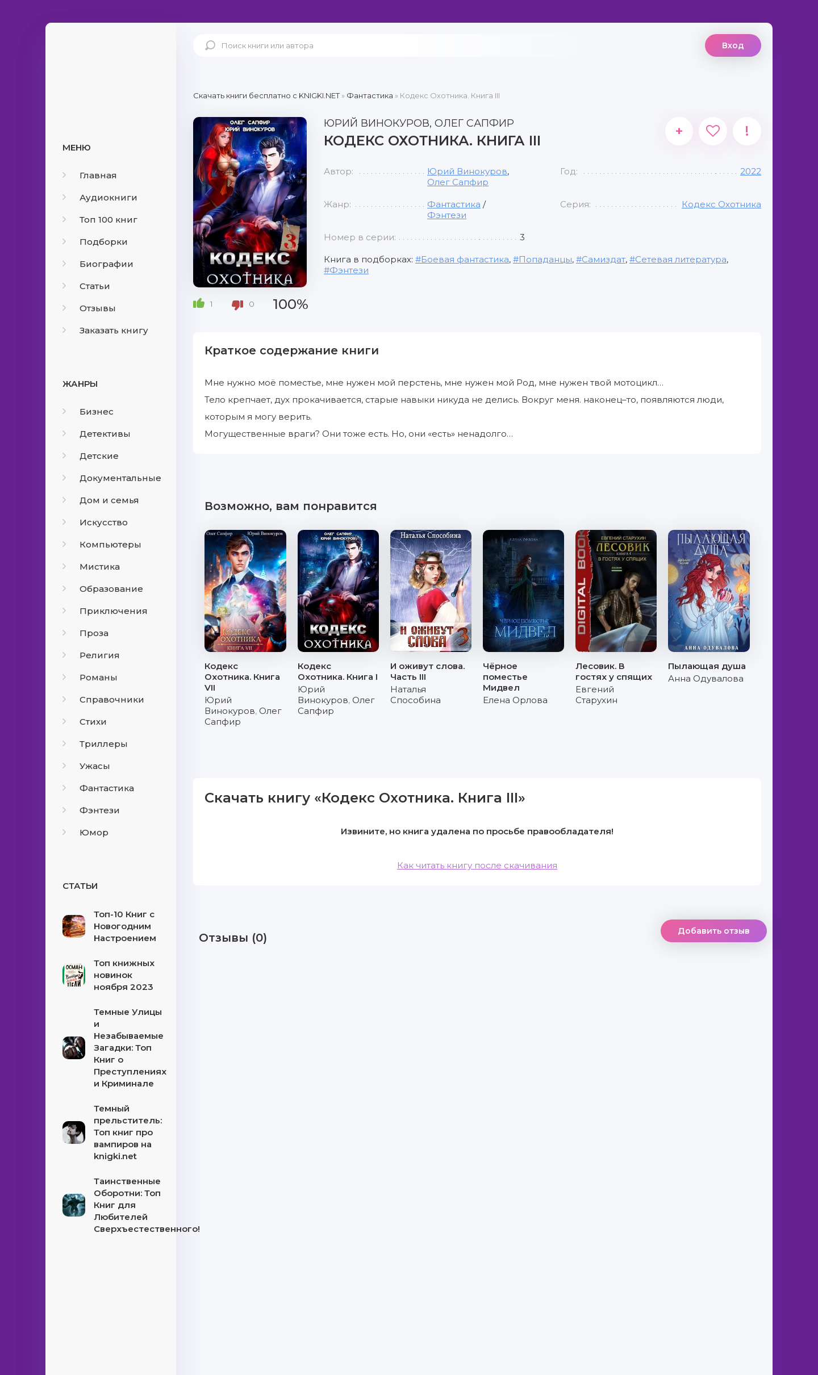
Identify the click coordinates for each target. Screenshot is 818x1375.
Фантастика (98, 788)
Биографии (97, 263)
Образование (102, 588)
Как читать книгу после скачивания (477, 865)
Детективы (96, 433)
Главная (89, 175)
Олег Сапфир (458, 182)
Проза (85, 633)
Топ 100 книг (99, 219)
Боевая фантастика (465, 259)
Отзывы (89, 308)
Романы (90, 677)
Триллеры (95, 743)
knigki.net (110, 65)
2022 (750, 171)
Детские (90, 455)
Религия (91, 655)
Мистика (91, 566)
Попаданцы (545, 259)
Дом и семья (100, 500)
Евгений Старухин (596, 694)
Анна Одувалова (706, 678)
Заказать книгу (105, 330)
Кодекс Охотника (721, 204)
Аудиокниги (99, 197)
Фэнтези (91, 810)
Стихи (84, 721)
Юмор (85, 832)
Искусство (95, 522)
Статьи (86, 286)
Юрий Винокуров (467, 171)
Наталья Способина (415, 694)
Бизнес (88, 411)
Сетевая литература (681, 259)
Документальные (111, 478)
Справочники (103, 699)
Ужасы (86, 765)
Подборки (95, 241)
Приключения (105, 610)
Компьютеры (101, 544)
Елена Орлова (515, 700)
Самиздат (603, 259)
